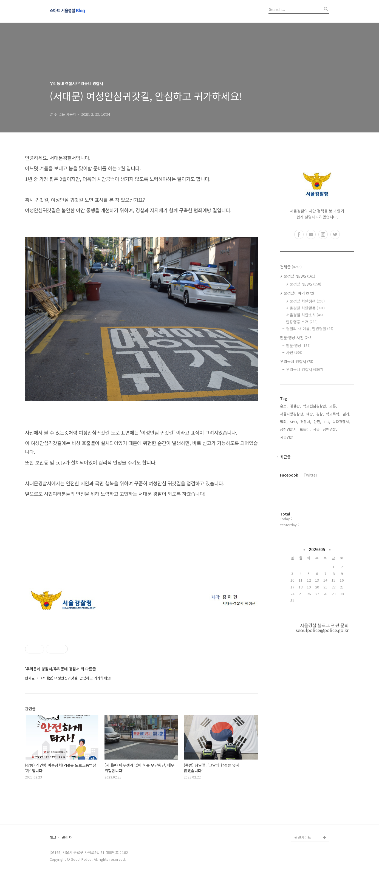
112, (326, 421)
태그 (53, 837)
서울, (317, 429)
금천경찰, (330, 429)
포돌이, (305, 429)
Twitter (310, 475)
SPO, (294, 421)
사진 (294, 352)
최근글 (285, 457)
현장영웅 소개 (302, 321)
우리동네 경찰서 (296, 361)
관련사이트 (303, 837)
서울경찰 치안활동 (305, 308)
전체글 (291, 267)
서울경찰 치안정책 (305, 301)
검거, (346, 414)
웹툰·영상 (298, 345)
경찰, (320, 414)
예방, (310, 414)
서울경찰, (287, 437)
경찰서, (305, 421)
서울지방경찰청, (292, 414)
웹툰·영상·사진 (296, 337)
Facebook (289, 475)
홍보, (284, 406)
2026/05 (317, 549)
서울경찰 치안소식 (304, 315)
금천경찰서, (289, 429)
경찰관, (295, 406)
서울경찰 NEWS (297, 276)
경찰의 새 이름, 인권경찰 (309, 328)
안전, (317, 421)
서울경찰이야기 (297, 293)
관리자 (67, 837)
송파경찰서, (341, 421)
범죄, (284, 421)
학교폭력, (333, 414)
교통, (333, 406)
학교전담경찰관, (315, 406)
